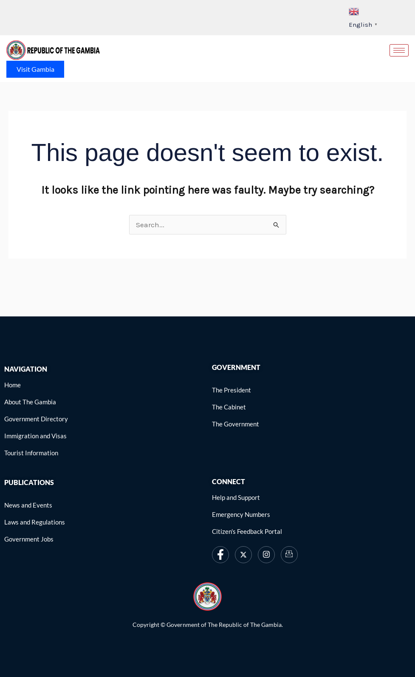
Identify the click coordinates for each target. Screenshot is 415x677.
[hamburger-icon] (399, 50)
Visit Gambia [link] (35, 69)
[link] (53, 50)
